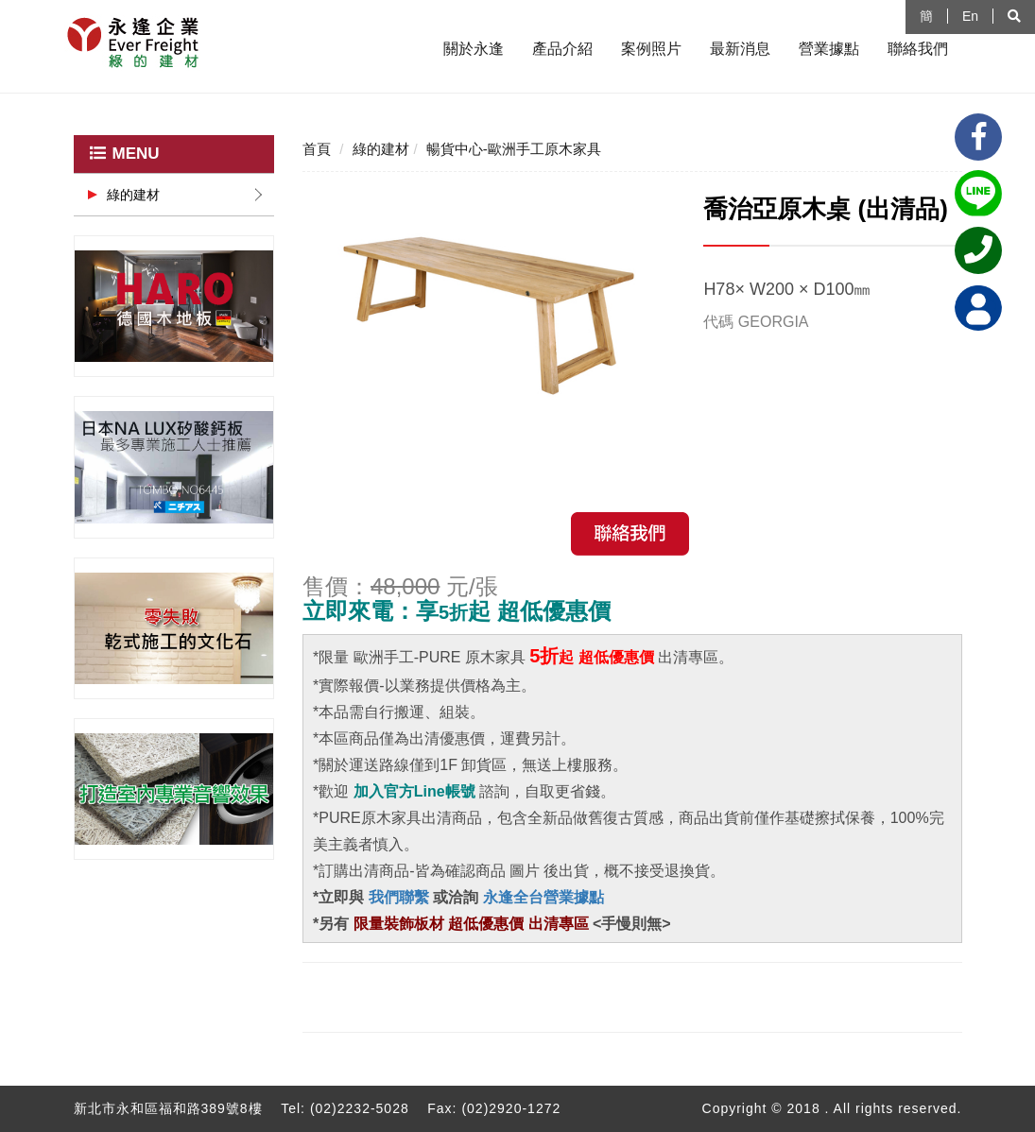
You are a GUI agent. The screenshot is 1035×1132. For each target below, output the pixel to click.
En (970, 16)
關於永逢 (473, 49)
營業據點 (829, 49)
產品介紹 (562, 49)
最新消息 (740, 49)
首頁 (316, 149)
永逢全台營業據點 (543, 897)
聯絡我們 (918, 49)
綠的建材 (133, 194)
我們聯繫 (396, 897)
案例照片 (651, 49)
